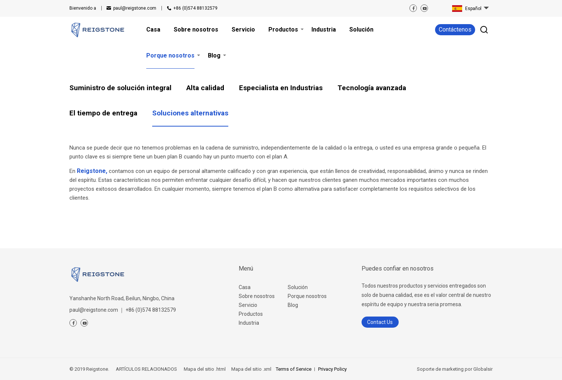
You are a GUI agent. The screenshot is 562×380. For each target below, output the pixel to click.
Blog (293, 305)
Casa (245, 287)
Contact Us (380, 322)
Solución (298, 287)
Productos (251, 314)
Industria (249, 323)
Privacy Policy (332, 369)
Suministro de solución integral (120, 87)
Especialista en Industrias (281, 87)
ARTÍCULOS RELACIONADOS (146, 369)
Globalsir (483, 369)
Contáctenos (455, 29)
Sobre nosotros (257, 296)
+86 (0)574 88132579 (195, 8)
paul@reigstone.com (134, 8)
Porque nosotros (307, 296)
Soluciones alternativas (190, 113)
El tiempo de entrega (103, 113)
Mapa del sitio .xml (250, 369)
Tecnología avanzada (371, 87)
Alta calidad (205, 87)
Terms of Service (293, 369)
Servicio (248, 305)
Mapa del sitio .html (204, 369)
